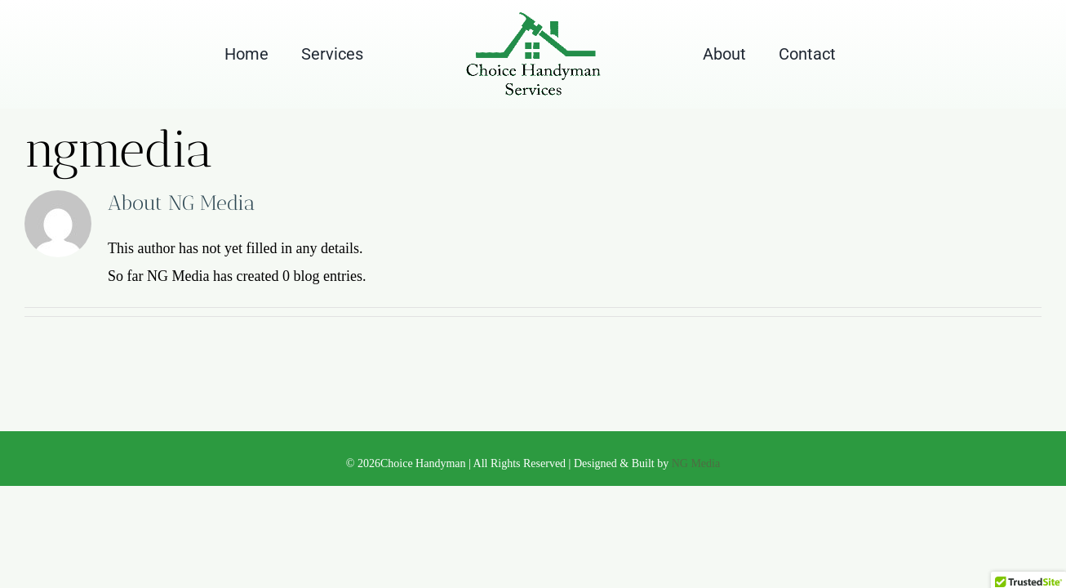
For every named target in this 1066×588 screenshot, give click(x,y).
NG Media (696, 463)
